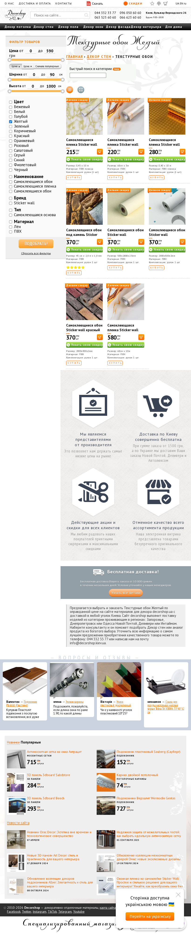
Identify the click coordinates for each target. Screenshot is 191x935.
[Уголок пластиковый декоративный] (119, 680)
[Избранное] (152, 3)
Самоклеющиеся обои (33, 181)
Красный (21, 135)
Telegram (65, 911)
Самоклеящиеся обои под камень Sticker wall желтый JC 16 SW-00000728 (84, 237)
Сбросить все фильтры (36, 253)
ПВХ (18, 231)
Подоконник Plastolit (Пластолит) (21, 703)
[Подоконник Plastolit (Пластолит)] (25, 680)
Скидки (132, 3)
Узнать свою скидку (87, 159)
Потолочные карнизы (132, 779)
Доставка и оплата (35, 3)
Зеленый (21, 126)
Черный (21, 169)
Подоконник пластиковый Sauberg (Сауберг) (148, 752)
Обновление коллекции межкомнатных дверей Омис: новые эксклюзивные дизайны (149, 857)
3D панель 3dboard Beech (45, 798)
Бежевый (22, 106)
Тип (17, 209)
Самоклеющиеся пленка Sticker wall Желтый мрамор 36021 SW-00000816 (83, 147)
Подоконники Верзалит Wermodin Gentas (146, 798)
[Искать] (86, 15)
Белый (19, 111)
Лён (17, 226)
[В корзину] (100, 152)
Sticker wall (24, 202)
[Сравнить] (159, 3)
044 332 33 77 (105, 13)
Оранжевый (24, 140)
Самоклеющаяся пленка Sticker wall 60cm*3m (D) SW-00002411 (122, 147)
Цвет (19, 101)
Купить (74, 177)
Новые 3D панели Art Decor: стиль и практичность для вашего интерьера (53, 857)
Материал (24, 221)
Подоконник (125, 755)
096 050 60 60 (130, 13)
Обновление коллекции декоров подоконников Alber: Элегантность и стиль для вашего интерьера (60, 882)
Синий (19, 159)
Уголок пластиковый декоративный (115, 703)
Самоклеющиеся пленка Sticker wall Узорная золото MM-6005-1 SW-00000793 (167, 147)
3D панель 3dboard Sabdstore (48, 775)
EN (181, 3)
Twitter (26, 911)
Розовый (21, 145)
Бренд (20, 198)
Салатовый (23, 150)
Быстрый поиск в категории (95, 69)
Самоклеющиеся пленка (35, 186)
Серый (19, 155)
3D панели (34, 779)
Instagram (39, 911)
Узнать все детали (125, 593)
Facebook (13, 911)
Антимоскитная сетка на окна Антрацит (54, 752)
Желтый (20, 121)
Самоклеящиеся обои (32, 191)
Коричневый (25, 130)
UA (177, 3)
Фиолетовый (25, 164)
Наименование (28, 176)
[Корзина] (166, 3)
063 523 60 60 (105, 17)
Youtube (79, 911)
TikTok (52, 911)
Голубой (20, 116)
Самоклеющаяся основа (35, 214)
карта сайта (108, 907)
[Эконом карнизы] (72, 680)
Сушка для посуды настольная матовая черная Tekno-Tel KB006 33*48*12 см (165, 707)
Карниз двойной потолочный (137, 775)
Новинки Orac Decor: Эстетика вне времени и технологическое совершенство (59, 834)
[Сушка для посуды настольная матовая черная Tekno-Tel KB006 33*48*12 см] (166, 680)
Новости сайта (18, 822)
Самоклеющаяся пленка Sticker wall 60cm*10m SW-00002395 (122, 332)
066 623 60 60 (130, 17)
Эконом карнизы (74, 702)
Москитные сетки (39, 755)
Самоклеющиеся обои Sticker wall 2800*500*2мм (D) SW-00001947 (167, 237)
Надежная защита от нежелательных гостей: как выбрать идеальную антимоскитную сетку (149, 834)
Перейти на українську (150, 916)
